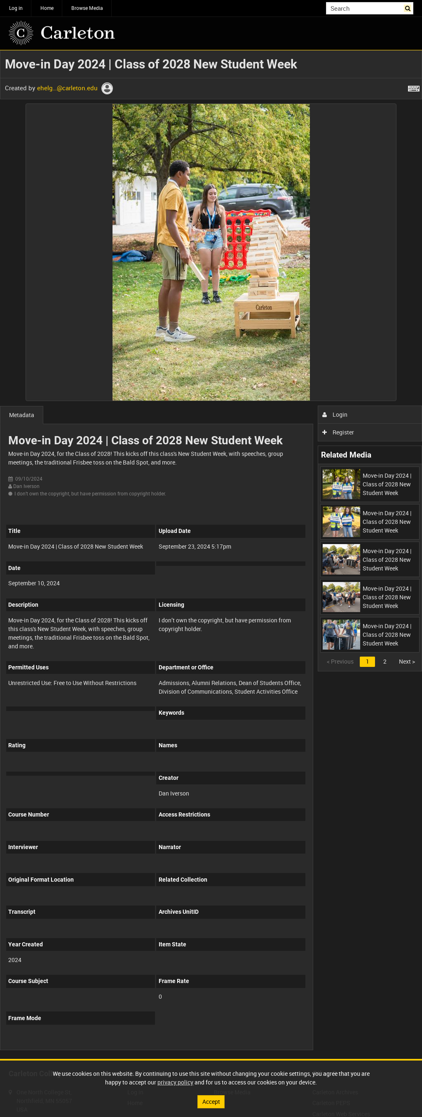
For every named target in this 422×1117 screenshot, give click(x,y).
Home (47, 8)
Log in (16, 8)
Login (334, 414)
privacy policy (175, 1082)
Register (338, 432)
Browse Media (87, 8)
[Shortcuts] (414, 87)
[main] (211, 554)
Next (407, 661)
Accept (211, 1101)
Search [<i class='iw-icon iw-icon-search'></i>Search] (408, 7)
